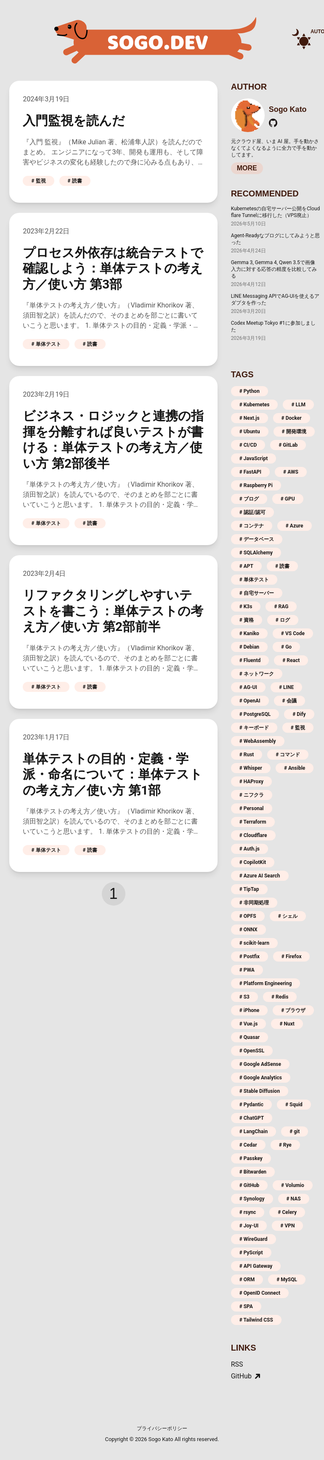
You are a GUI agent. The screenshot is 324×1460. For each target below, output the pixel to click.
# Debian (249, 647)
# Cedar (248, 1145)
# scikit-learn (254, 943)
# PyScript (251, 1253)
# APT (246, 566)
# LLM (298, 405)
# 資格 (246, 620)
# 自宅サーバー (256, 593)
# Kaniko (249, 633)
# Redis (279, 997)
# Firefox (292, 956)
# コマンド (288, 755)
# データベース (256, 539)
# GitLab (288, 445)
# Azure (294, 526)
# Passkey (251, 1158)
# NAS (294, 1199)
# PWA (247, 970)
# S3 (244, 997)
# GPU (288, 499)
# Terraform (252, 822)
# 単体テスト (46, 344)
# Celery (287, 1212)
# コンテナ (251, 526)
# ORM (247, 1279)
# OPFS (247, 916)
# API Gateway (256, 1266)
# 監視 (38, 181)
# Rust (246, 755)
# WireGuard (253, 1239)
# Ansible (294, 768)
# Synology (252, 1199)
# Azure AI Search (259, 876)
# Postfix (249, 956)
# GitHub (249, 1185)
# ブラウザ (293, 1010)
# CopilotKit (252, 862)
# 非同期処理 (254, 903)
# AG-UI (248, 687)
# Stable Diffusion (259, 1091)
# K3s (245, 606)
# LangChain (253, 1131)
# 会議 (289, 701)
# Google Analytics (260, 1078)
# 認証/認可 (252, 512)
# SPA (246, 1306)
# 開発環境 (294, 432)
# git (294, 1131)
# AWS (290, 472)
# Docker (292, 418)
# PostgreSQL (255, 714)
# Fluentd (250, 660)
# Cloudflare (253, 835)
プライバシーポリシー (162, 1428)
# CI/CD (248, 445)
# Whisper (250, 768)
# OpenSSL (252, 1051)
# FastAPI (250, 472)
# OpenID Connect (260, 1293)
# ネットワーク (256, 674)
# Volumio (292, 1185)
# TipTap (249, 889)
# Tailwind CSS (256, 1320)
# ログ (283, 620)
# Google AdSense (260, 1064)
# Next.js (249, 418)
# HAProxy (251, 781)
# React (291, 660)
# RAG (281, 606)
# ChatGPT (251, 1118)
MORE (247, 168)
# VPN (287, 1226)
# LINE (286, 687)
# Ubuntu (249, 432)
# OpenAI (249, 701)
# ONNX (248, 930)
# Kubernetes (254, 405)
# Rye (285, 1145)
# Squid (294, 1105)
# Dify (298, 714)
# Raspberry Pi (256, 485)
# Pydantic (251, 1105)
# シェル (287, 916)
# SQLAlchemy (256, 553)
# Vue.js (248, 1024)
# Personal (251, 808)
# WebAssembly (257, 741)
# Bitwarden (252, 1172)
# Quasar (249, 1037)
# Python (249, 391)
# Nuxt (286, 1024)
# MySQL (286, 1279)
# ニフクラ (251, 795)
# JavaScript (253, 458)
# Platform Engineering (265, 983)
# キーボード (254, 728)
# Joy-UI (249, 1226)
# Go (286, 647)
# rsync (247, 1212)
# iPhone (249, 1010)
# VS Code (293, 633)
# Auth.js (249, 849)
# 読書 (75, 181)
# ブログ (249, 499)
